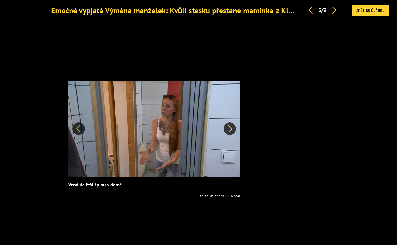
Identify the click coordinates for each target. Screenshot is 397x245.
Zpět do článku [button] (370, 10)
